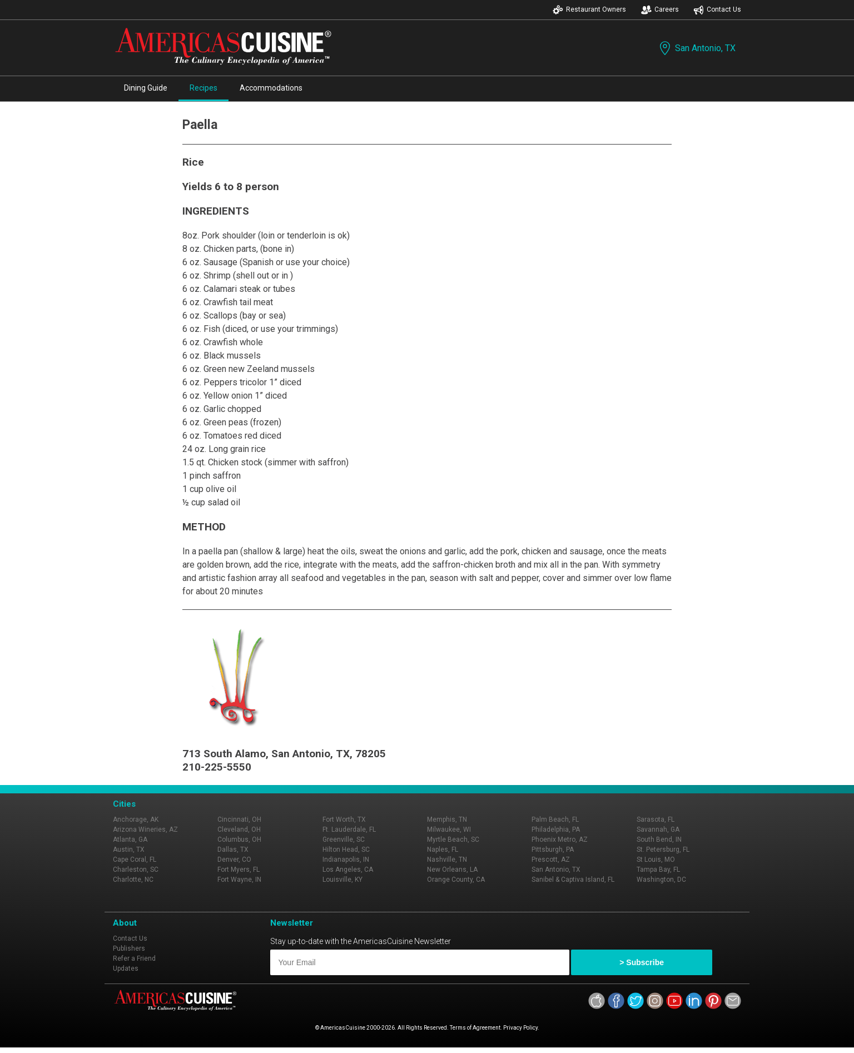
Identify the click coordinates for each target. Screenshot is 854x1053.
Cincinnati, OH (239, 819)
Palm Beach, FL (555, 819)
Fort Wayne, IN (239, 879)
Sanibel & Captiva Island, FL (573, 879)
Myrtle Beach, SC (453, 839)
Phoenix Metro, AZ (560, 839)
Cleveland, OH (239, 829)
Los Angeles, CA (347, 869)
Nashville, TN (447, 859)
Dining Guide (145, 87)
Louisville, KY (342, 879)
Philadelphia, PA (556, 829)
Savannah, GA (658, 829)
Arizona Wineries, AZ (145, 829)
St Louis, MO (656, 859)
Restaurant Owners (589, 9)
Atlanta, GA (130, 839)
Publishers (129, 948)
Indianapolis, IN (345, 859)
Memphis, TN (447, 819)
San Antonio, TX (696, 48)
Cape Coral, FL (134, 859)
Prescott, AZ (551, 859)
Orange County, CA (456, 879)
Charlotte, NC (133, 879)
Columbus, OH (239, 839)
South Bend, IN (659, 839)
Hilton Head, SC (346, 849)
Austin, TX (129, 849)
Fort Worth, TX (344, 819)
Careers (660, 9)
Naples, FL (442, 849)
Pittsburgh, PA (553, 849)
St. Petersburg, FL (663, 849)
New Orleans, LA (452, 869)
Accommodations (271, 87)
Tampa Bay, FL (658, 869)
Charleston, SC (135, 869)
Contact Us (717, 9)
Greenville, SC (343, 839)
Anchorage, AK (135, 819)
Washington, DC (661, 879)
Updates (125, 968)
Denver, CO (234, 859)
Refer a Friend (134, 958)
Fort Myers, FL (238, 869)
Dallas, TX (233, 849)
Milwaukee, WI (449, 829)
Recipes (203, 87)
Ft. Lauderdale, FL (349, 829)
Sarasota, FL (655, 819)
